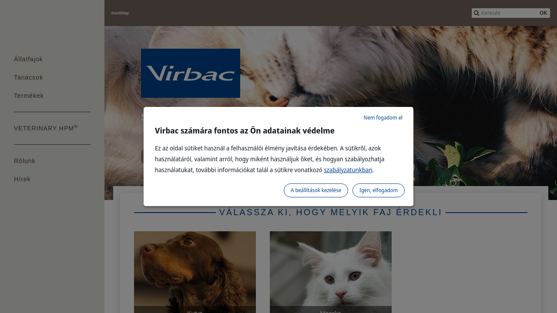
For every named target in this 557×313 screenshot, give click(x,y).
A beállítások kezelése (316, 190)
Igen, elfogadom (378, 190)
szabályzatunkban (348, 170)
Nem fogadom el (383, 117)
